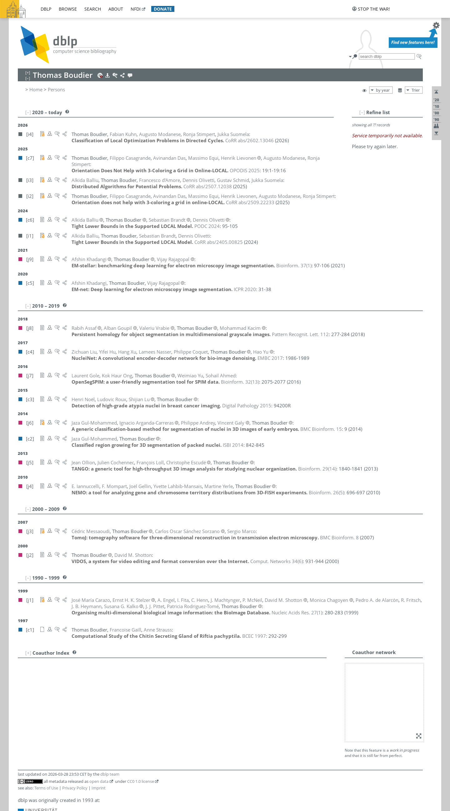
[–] (381, 112)
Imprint (99, 699)
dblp (46, 9)
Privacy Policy (75, 699)
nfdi (136, 9)
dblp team (109, 685)
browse (68, 9)
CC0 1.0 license (140, 693)
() (294, 259)
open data (98, 693)
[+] (28, 646)
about (115, 9)
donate (163, 9)
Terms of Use (46, 699)
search (92, 9)
